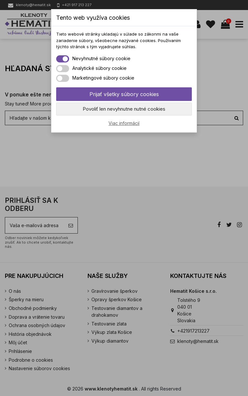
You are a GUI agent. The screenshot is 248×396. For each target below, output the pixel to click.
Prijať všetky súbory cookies (124, 94)
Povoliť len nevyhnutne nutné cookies (124, 109)
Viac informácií (124, 123)
